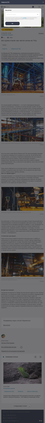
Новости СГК (22, 2)
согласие (24, 17)
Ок (12, 23)
